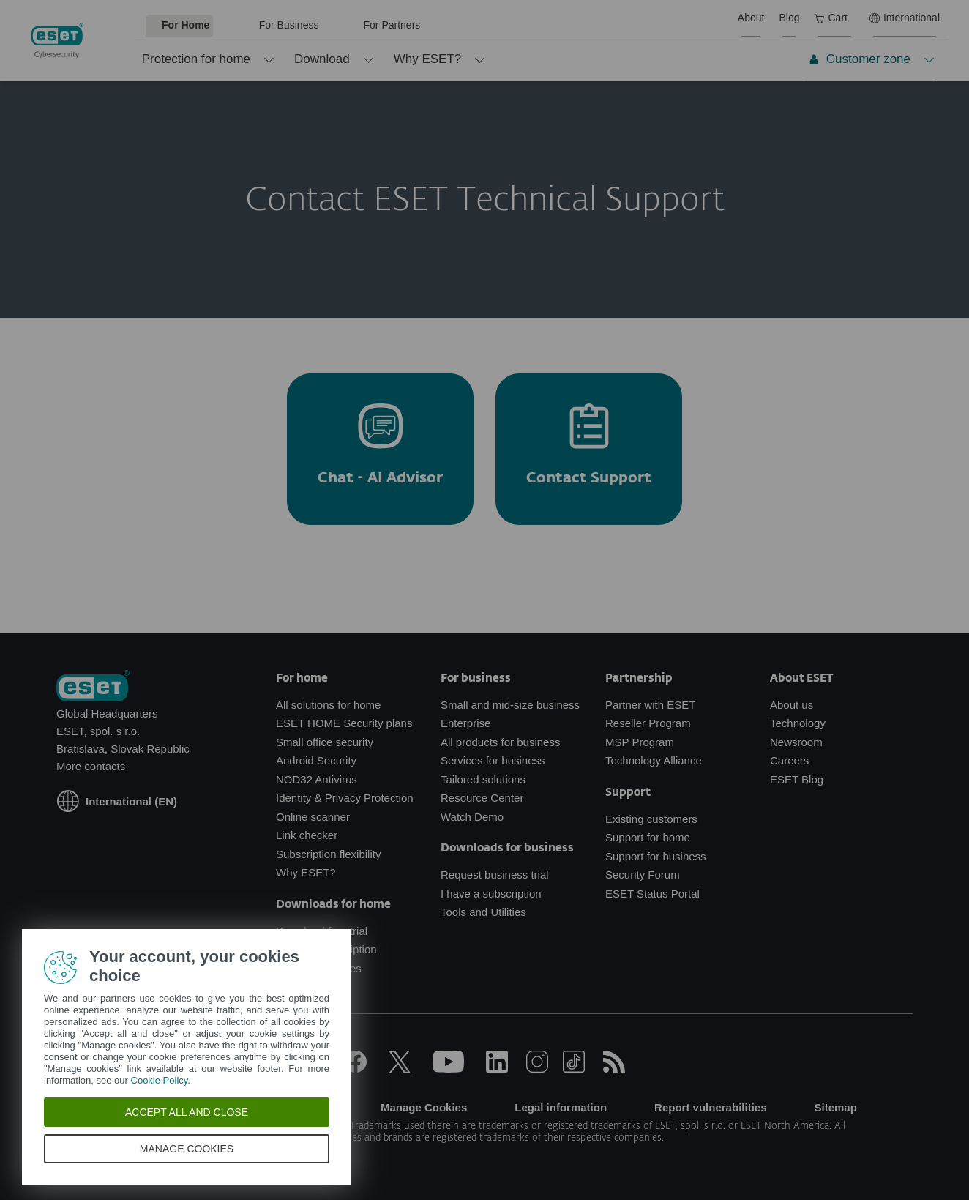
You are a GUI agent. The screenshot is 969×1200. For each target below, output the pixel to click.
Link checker (306, 835)
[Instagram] (537, 1068)
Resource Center (482, 797)
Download (322, 59)
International (904, 17)
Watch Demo (472, 816)
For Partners (392, 25)
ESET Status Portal (652, 893)
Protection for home (196, 59)
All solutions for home (328, 704)
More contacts (90, 766)
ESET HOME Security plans (344, 723)
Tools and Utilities (483, 912)
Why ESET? (428, 59)
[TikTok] (574, 1068)
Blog (789, 17)
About (751, 17)
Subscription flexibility (328, 854)
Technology (798, 723)
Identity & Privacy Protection (345, 797)
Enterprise (465, 723)
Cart (830, 17)
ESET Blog (796, 779)
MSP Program (639, 742)
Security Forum (642, 874)
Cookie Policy (159, 1080)
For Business (289, 25)
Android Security (316, 760)
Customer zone (859, 59)
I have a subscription (491, 893)
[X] (399, 1068)
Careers (789, 760)
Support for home (647, 837)
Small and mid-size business (510, 704)
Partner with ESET (650, 704)
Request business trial (495, 874)
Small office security (324, 742)
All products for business (500, 742)
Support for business (655, 856)
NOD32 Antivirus (316, 779)
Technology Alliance (653, 760)
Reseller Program (648, 723)
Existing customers (651, 819)
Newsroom (796, 742)
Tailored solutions (483, 779)
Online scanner (313, 816)
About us (791, 704)
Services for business (493, 760)
